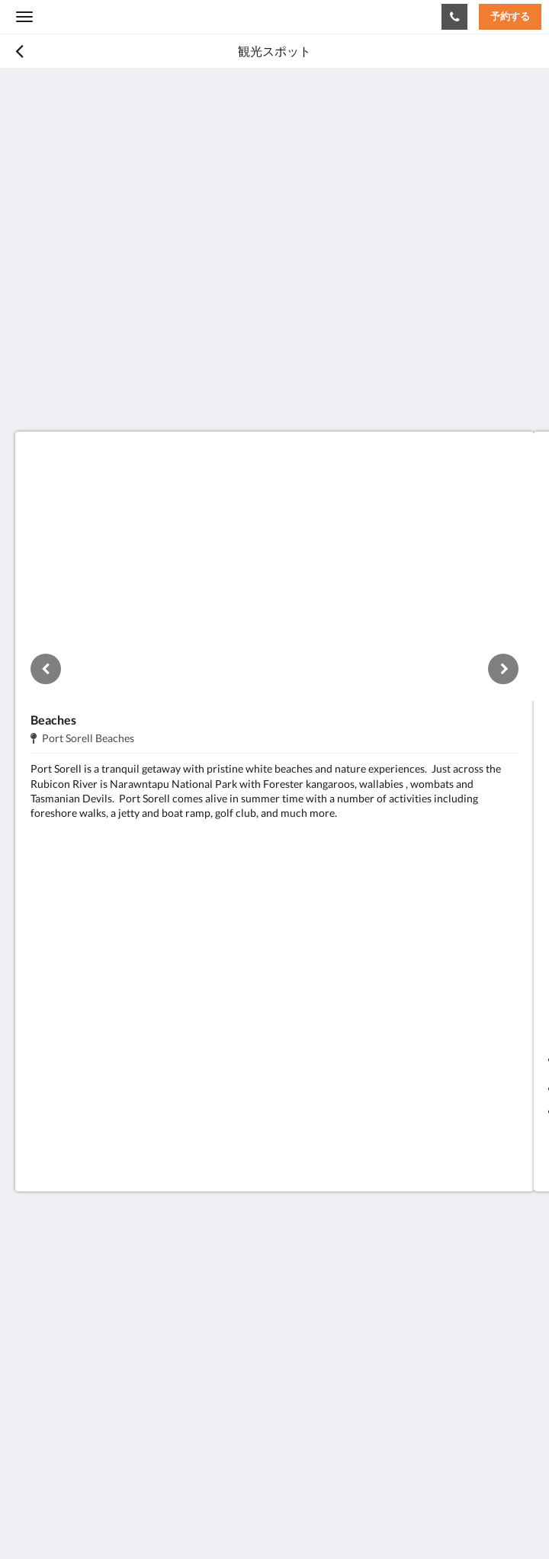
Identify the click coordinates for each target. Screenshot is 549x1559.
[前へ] (45, 669)
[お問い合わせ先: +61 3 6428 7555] (454, 17)
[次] (503, 669)
